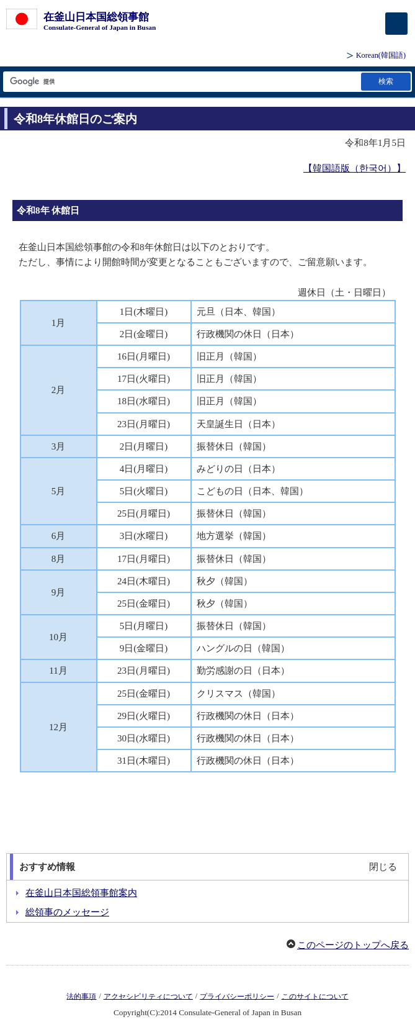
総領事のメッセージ (67, 912)
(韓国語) (381, 55)
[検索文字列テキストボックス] (181, 82)
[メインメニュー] (396, 23)
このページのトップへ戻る (353, 945)
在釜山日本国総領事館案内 (81, 893)
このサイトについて (315, 996)
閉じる (383, 867)
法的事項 (81, 996)
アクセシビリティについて (148, 996)
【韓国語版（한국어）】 (354, 168)
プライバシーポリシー (237, 996)
